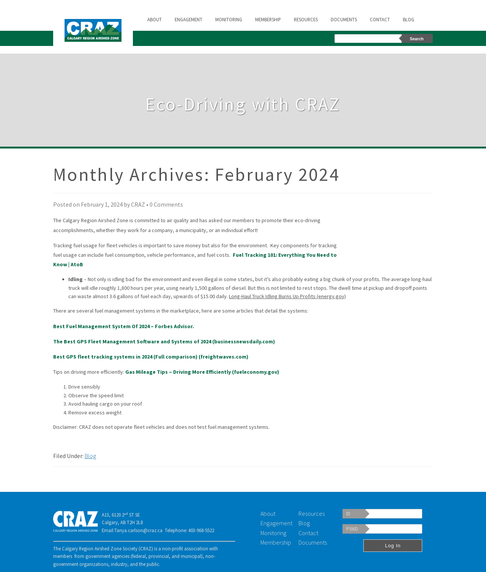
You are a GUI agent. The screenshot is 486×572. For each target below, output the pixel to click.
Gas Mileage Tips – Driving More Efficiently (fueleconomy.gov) (202, 371)
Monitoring (228, 19)
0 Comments (166, 204)
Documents (344, 19)
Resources (306, 19)
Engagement (188, 19)
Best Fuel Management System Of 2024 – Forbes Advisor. (123, 326)
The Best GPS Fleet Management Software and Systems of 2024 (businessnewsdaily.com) (164, 341)
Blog (408, 19)
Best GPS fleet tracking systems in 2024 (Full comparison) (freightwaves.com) (150, 356)
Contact (380, 19)
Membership (268, 19)
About (154, 19)
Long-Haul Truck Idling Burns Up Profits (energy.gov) (287, 296)
